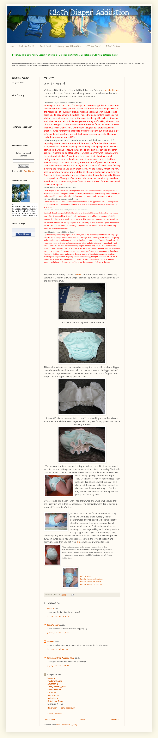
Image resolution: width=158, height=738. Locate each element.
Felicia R (50, 608)
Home (12, 46)
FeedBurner (29, 171)
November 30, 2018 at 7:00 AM (61, 708)
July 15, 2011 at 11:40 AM (58, 665)
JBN (78, 542)
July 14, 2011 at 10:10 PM (58, 616)
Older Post (114, 720)
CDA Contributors (93, 46)
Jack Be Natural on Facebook (91, 579)
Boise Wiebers (53, 625)
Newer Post (50, 720)
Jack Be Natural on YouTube (91, 584)
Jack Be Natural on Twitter (90, 582)
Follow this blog (23, 237)
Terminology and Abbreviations (68, 46)
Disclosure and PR (27, 46)
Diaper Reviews (113, 46)
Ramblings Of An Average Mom (60, 658)
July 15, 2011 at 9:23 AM (58, 649)
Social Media (45, 46)
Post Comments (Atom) (66, 725)
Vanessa (50, 641)
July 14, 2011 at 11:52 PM (58, 633)
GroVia (79, 274)
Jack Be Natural (112, 90)
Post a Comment (55, 714)
